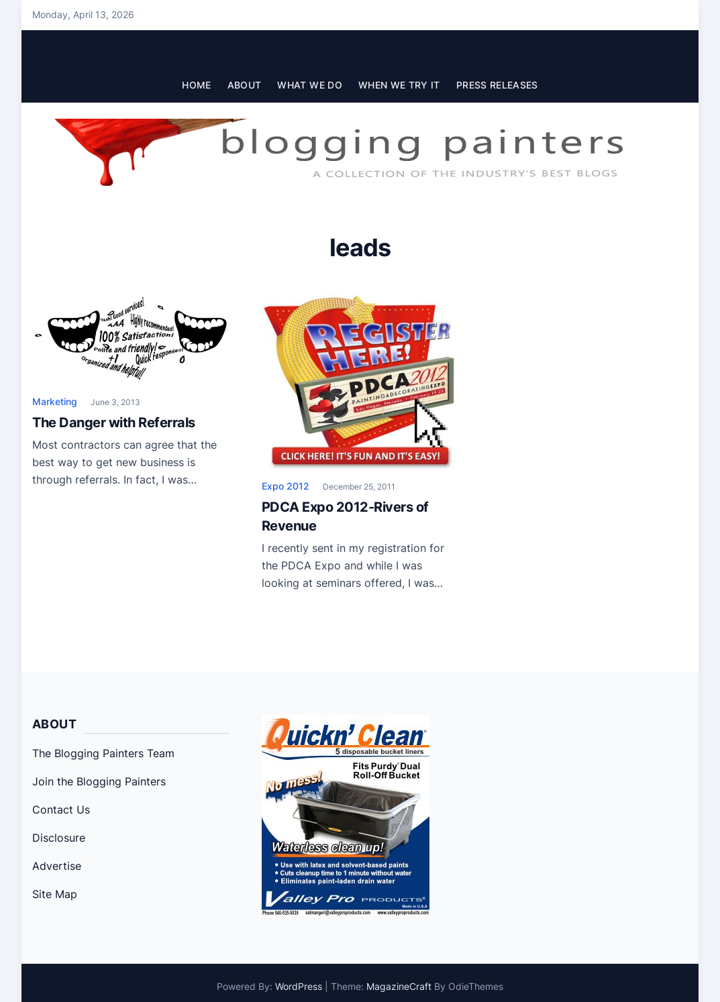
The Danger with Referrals (113, 422)
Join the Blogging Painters (99, 781)
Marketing (54, 401)
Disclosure (58, 837)
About (244, 85)
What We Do (309, 85)
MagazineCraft (398, 986)
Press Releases (497, 85)
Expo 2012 (285, 486)
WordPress (298, 986)
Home (196, 85)
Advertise (56, 866)
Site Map (54, 894)
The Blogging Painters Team (103, 753)
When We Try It (399, 85)
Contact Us (61, 809)
